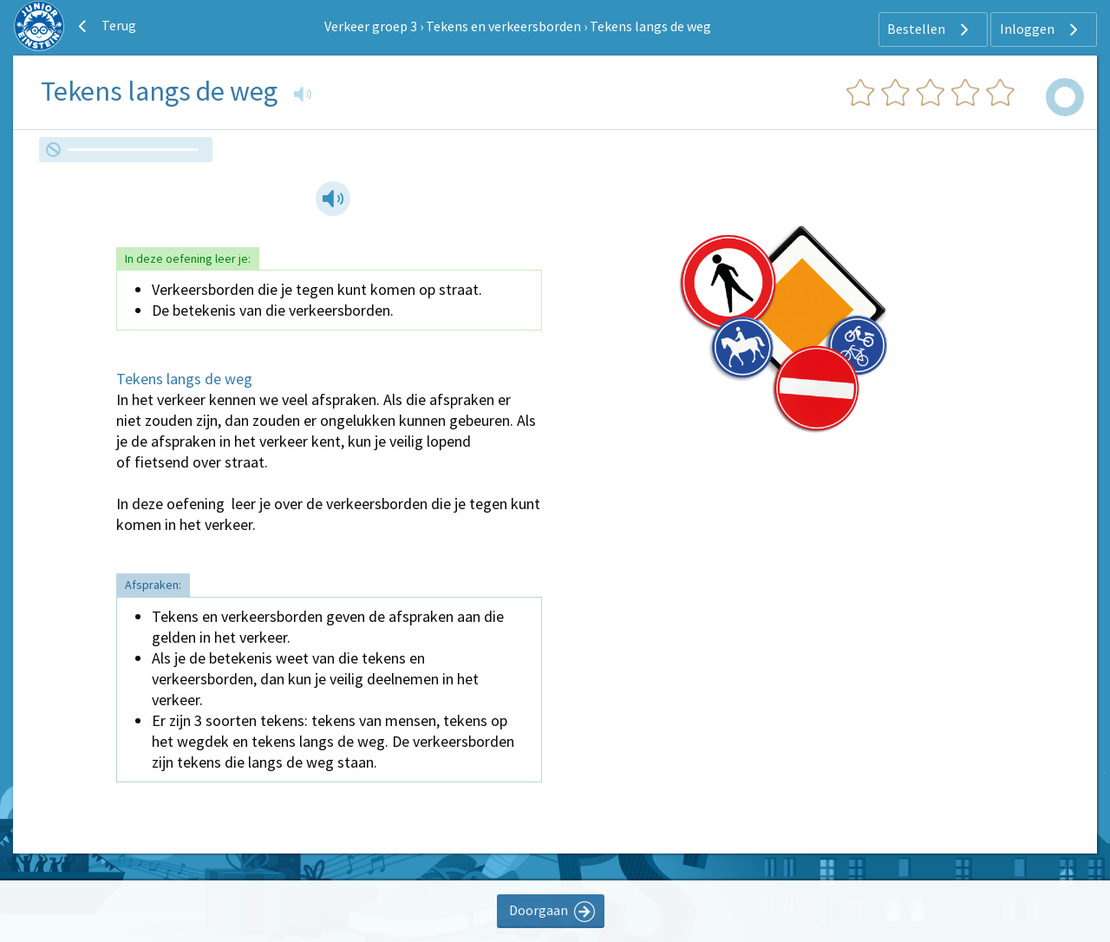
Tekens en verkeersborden (503, 26)
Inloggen (1041, 29)
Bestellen (930, 29)
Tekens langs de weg (650, 26)
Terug (105, 26)
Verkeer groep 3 (370, 26)
